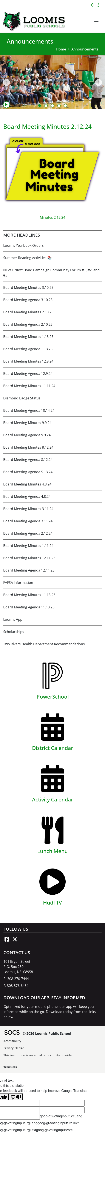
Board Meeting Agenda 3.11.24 (27, 521)
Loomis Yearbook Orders (23, 245)
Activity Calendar (52, 799)
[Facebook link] (6, 939)
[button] (96, 21)
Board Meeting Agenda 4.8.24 (27, 496)
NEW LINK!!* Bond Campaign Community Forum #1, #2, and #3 (51, 273)
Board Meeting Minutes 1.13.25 (28, 336)
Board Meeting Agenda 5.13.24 (27, 472)
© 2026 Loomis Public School (47, 1033)
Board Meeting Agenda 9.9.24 (27, 435)
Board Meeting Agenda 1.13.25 (27, 349)
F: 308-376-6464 (15, 985)
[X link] (15, 939)
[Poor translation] (16, 1096)
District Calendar (52, 747)
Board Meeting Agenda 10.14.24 (28, 410)
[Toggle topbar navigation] (98, 5)
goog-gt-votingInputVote (54, 1130)
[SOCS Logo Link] (11, 1033)
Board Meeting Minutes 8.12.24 (28, 447)
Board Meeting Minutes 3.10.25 (28, 287)
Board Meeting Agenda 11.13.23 (28, 607)
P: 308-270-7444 (16, 978)
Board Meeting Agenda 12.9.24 (27, 373)
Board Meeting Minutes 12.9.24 (28, 361)
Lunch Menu (52, 850)
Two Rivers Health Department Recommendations (44, 644)
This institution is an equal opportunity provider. (38, 1055)
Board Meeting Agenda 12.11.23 (28, 570)
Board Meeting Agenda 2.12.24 (27, 533)
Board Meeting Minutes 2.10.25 (28, 312)
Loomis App (12, 619)
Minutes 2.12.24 (52, 217)
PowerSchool (53, 696)
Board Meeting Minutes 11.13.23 (29, 594)
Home (61, 49)
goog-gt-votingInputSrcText (58, 1123)
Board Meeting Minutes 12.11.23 (29, 558)
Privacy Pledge (13, 1048)
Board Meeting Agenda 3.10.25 (27, 299)
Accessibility (12, 1041)
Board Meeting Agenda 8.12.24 (27, 459)
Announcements (84, 49)
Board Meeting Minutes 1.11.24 (28, 545)
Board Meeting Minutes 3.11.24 (28, 508)
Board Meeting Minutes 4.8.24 (27, 484)
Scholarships (13, 631)
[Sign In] (91, 5)
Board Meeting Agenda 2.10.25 (27, 324)
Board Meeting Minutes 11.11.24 (29, 385)
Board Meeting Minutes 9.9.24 (27, 422)
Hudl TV (52, 902)
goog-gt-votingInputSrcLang (61, 1116)
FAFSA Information (18, 582)
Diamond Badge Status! (22, 398)
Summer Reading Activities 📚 (27, 257)
